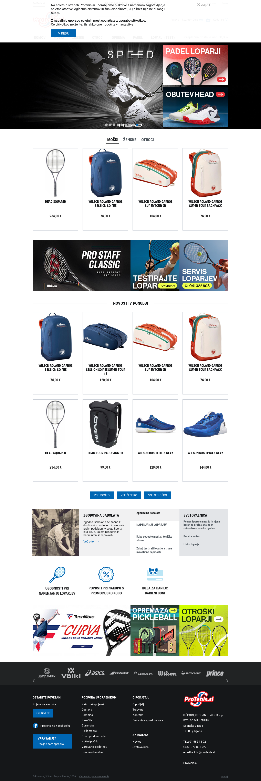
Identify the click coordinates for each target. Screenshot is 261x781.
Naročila (87, 720)
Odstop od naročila (94, 736)
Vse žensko (129, 495)
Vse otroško (157, 495)
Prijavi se (43, 713)
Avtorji (224, 776)
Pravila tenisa (192, 536)
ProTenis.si (190, 762)
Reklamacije (89, 730)
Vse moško (102, 495)
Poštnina (87, 714)
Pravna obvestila (92, 752)
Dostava (87, 709)
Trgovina (138, 709)
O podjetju (139, 704)
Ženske (129, 139)
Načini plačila (90, 741)
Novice (137, 741)
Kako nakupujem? (93, 704)
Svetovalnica (141, 747)
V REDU (63, 33)
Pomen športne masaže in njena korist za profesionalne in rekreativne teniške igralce (202, 525)
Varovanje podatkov (94, 746)
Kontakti (138, 714)
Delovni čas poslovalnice (148, 720)
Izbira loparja (191, 544)
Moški (112, 139)
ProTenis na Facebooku (55, 725)
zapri (203, 4)
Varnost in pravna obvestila (94, 776)
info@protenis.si (204, 752)
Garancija (88, 725)
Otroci (147, 139)
